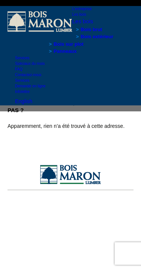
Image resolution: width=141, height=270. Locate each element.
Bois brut (91, 29)
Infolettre (22, 92)
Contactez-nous (28, 75)
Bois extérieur (97, 36)
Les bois (79, 14)
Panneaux (65, 51)
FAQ (19, 69)
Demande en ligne (30, 86)
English (23, 101)
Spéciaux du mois (30, 64)
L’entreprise (82, 9)
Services (22, 58)
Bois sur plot (68, 44)
